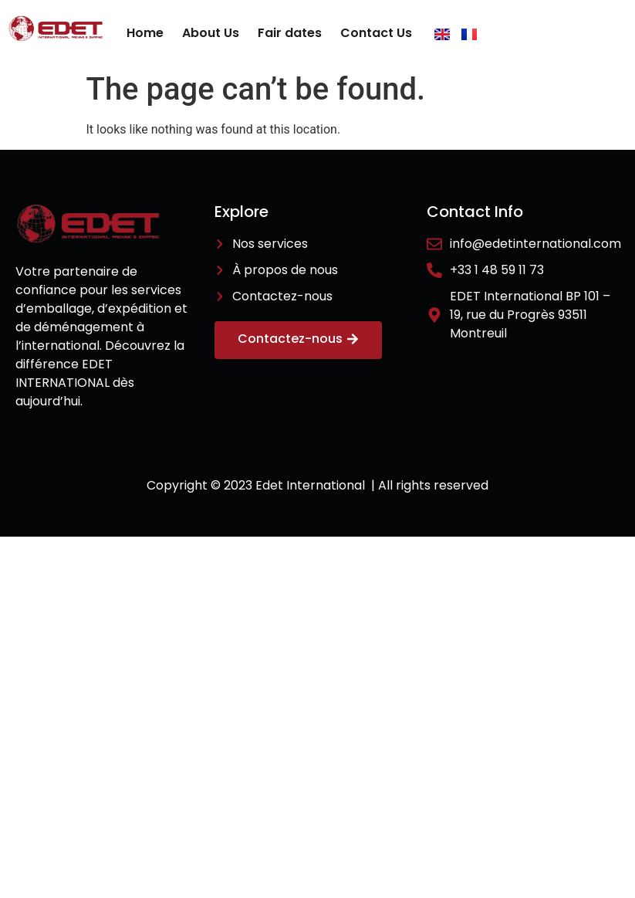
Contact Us (376, 33)
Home (145, 33)
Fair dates (290, 33)
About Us (210, 33)
